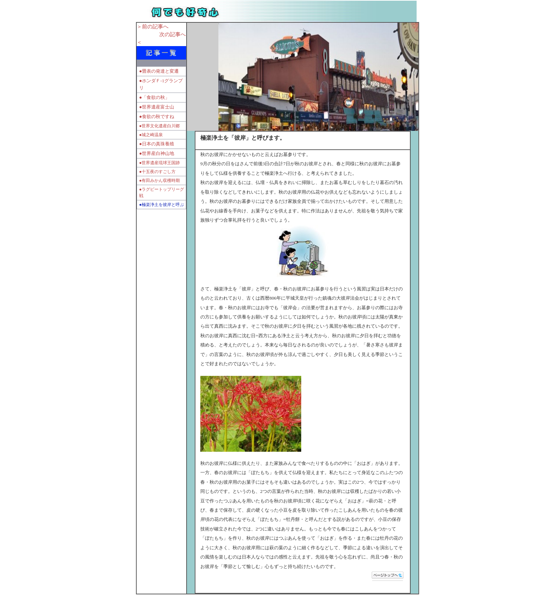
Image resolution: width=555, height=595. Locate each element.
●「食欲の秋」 (154, 97)
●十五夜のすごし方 (157, 171)
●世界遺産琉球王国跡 (159, 162)
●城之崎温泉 (151, 134)
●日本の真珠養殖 (157, 143)
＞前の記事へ (152, 26)
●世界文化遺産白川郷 (159, 125)
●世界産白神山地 (156, 153)
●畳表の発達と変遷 (159, 71)
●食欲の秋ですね (156, 116)
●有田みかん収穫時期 (159, 180)
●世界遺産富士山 (156, 107)
